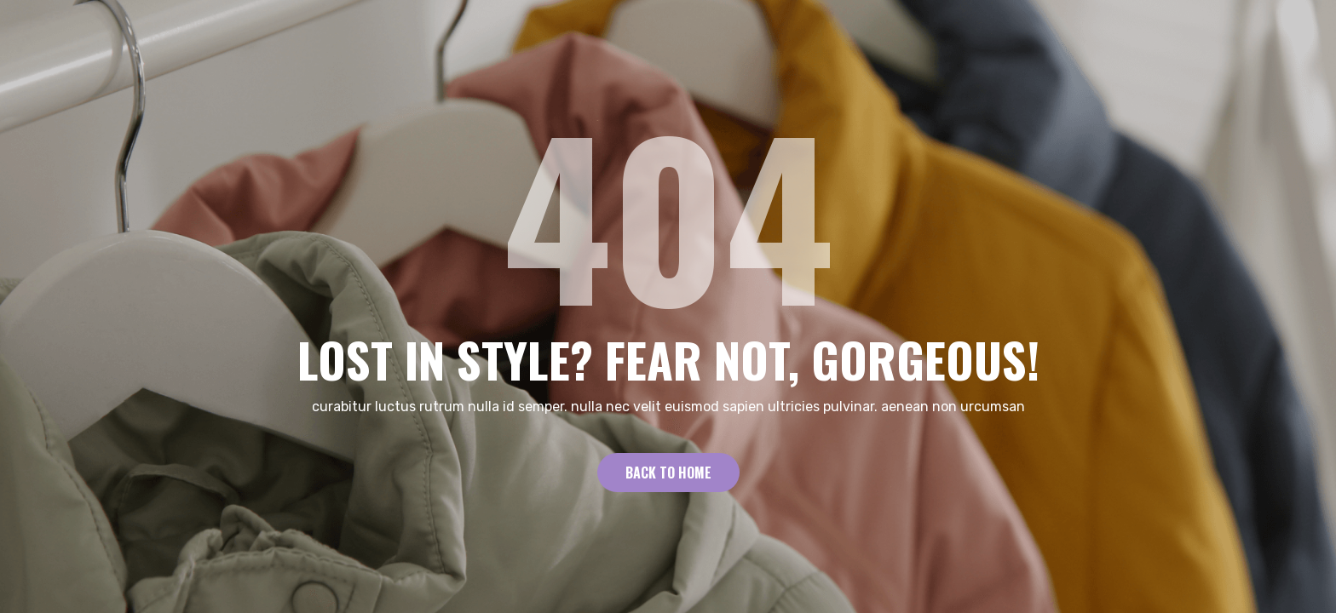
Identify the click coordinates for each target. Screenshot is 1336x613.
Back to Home (668, 472)
